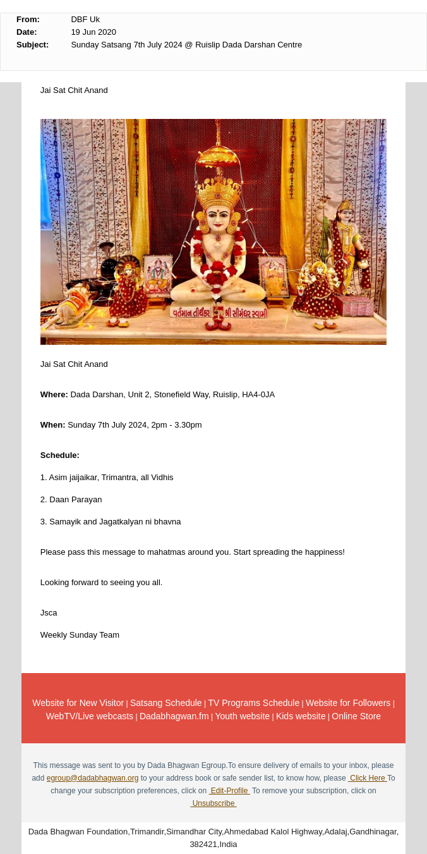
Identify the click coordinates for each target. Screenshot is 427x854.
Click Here (367, 778)
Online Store (356, 716)
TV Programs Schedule (253, 703)
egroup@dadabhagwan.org (93, 778)
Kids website (301, 716)
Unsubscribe (213, 803)
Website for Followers (348, 703)
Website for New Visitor (78, 703)
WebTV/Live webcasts (89, 716)
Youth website (242, 716)
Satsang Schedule (166, 703)
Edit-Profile (229, 790)
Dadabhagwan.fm (174, 716)
